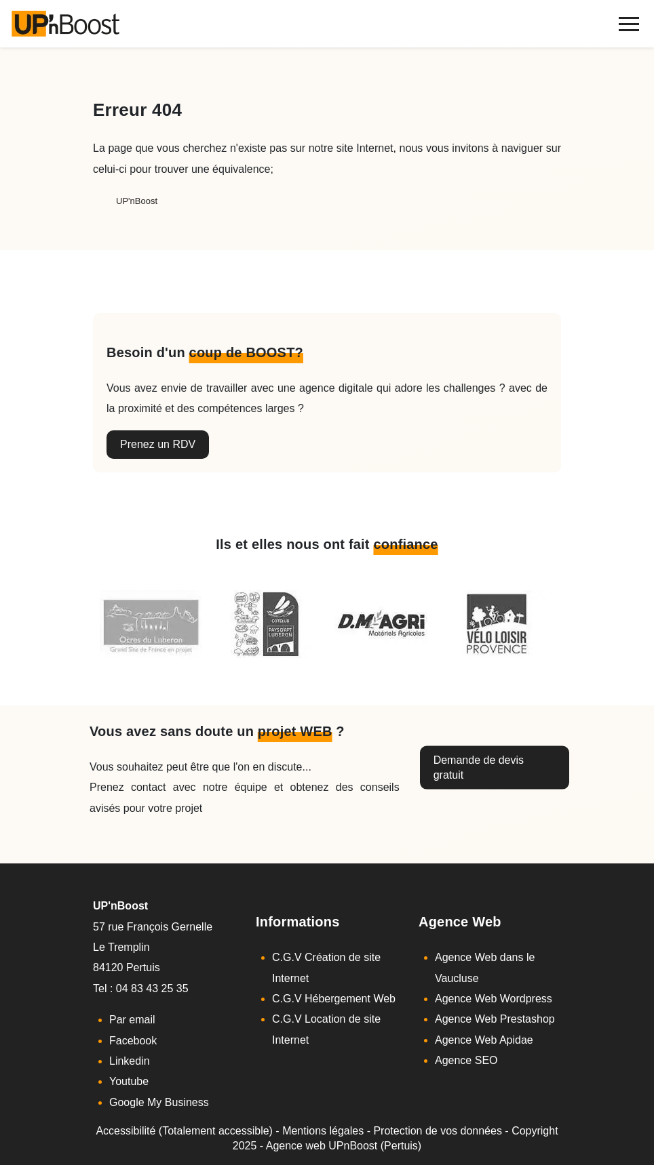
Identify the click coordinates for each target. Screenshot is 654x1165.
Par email (132, 1019)
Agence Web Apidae (484, 1040)
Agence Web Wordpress (493, 998)
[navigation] (628, 24)
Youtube (129, 1081)
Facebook (133, 1040)
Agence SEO (466, 1060)
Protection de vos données (437, 1131)
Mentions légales (323, 1131)
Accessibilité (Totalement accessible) (184, 1131)
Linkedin (129, 1061)
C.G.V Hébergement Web (334, 998)
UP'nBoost (136, 201)
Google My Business (159, 1102)
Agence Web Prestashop (495, 1019)
